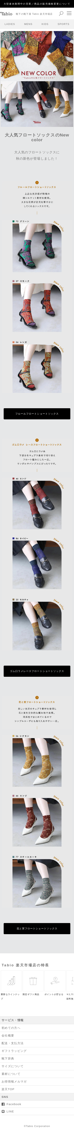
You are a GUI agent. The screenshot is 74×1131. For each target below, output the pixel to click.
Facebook (14, 1104)
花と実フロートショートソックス (37, 928)
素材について (11, 1073)
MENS (28, 24)
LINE (10, 1111)
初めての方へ (11, 1027)
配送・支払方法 (13, 1043)
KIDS (45, 24)
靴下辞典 (8, 1058)
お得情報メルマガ (14, 1081)
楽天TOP (8, 1089)
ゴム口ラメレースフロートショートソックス (37, 671)
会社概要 (8, 1035)
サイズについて (13, 1066)
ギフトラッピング (14, 1050)
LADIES (10, 24)
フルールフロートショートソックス (37, 413)
